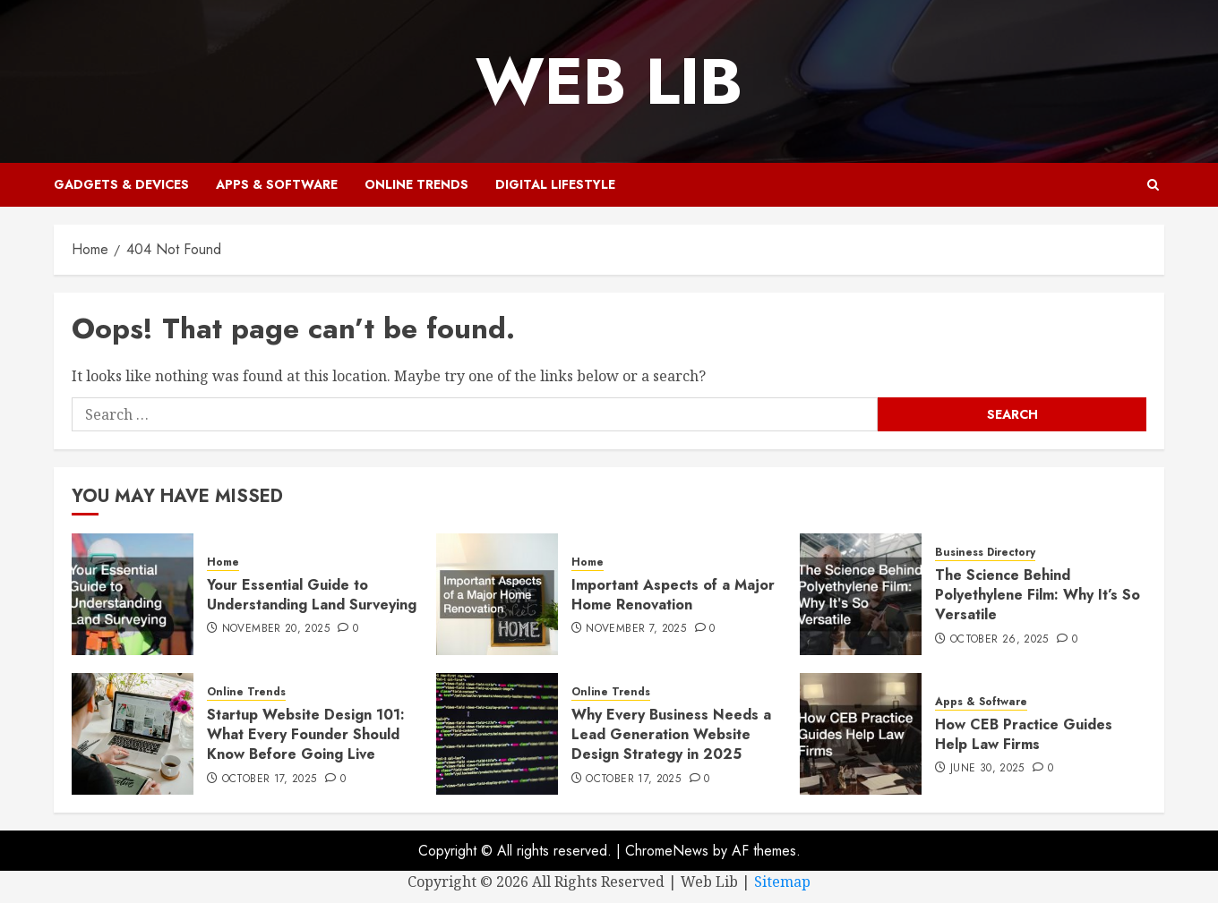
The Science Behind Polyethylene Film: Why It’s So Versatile (1037, 595)
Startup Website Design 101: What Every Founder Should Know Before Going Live (306, 734)
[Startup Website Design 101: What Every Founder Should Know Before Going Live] (132, 734)
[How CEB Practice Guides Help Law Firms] (861, 734)
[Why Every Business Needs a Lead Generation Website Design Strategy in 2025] (497, 734)
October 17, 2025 (269, 779)
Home (223, 562)
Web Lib (609, 81)
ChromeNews (666, 850)
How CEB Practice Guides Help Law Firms (1023, 734)
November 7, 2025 (636, 629)
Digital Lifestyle (555, 184)
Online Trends (416, 184)
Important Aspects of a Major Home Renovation (673, 595)
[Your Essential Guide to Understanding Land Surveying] (132, 594)
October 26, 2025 (999, 640)
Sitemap (782, 881)
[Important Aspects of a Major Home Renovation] (497, 594)
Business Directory (985, 552)
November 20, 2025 (276, 629)
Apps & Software (277, 184)
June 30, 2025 (987, 769)
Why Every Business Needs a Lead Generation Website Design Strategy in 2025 (671, 734)
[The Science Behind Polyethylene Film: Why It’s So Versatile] (861, 594)
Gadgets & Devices (121, 184)
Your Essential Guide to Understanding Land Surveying (311, 595)
